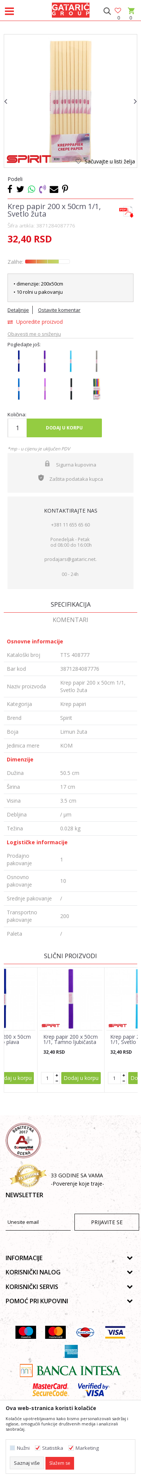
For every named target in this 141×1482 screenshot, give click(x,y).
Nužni (23, 1448)
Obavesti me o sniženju (34, 333)
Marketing (87, 1448)
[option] (70, 100)
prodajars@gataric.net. (70, 559)
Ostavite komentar (59, 310)
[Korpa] (130, 18)
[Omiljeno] (118, 11)
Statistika (52, 1448)
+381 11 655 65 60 (70, 524)
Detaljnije (18, 310)
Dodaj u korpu (64, 428)
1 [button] (65, 162)
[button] (107, 11)
